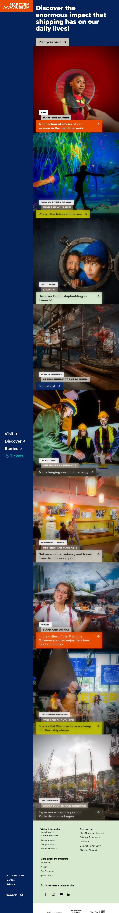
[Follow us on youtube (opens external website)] (61, 894)
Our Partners (47, 871)
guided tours (47, 875)
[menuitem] (13, 448)
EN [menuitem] (14, 875)
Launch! (84, 841)
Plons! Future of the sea (92, 833)
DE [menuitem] (21, 875)
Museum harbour (49, 848)
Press (43, 867)
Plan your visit (47, 844)
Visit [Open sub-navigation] (11, 433)
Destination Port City (90, 846)
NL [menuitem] (7, 875)
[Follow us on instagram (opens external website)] (53, 894)
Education (45, 862)
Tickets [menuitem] (14, 456)
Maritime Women (88, 850)
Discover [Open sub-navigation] (15, 441)
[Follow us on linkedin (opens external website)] (69, 894)
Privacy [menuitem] (10, 884)
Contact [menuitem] (10, 879)
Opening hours (48, 840)
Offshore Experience (90, 837)
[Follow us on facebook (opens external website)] (46, 894)
